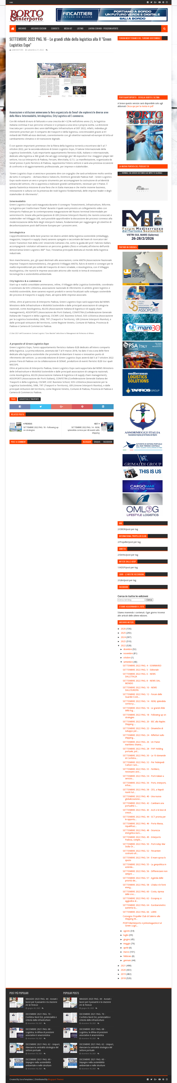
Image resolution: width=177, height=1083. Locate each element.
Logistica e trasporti (29, 399)
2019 (123, 974)
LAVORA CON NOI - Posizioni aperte (103, 28)
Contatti (55, 28)
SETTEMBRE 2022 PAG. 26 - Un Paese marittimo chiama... (141, 743)
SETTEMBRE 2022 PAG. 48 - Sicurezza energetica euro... (141, 831)
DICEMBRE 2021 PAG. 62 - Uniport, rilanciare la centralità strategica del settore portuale (43, 1047)
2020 (123, 970)
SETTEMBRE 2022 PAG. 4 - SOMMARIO (142, 665)
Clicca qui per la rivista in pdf (139, 106)
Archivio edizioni (38, 28)
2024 (123, 637)
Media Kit (68, 28)
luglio (126, 935)
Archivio (22, 28)
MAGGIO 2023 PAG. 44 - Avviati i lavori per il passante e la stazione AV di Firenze (42, 1002)
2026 (123, 628)
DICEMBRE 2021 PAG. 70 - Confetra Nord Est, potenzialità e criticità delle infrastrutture (41, 1017)
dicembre (127, 649)
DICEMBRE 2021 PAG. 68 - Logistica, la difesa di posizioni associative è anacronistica (40, 1032)
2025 (123, 633)
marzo (126, 952)
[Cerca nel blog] (131, 599)
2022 (123, 645)
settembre (128, 662)
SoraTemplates (26, 1079)
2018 (123, 978)
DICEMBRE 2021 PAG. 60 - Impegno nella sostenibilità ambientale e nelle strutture (39, 1062)
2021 (123, 965)
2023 (123, 641)
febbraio (127, 956)
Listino (80, 28)
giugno (127, 939)
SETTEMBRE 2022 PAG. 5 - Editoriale (141, 670)
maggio (127, 943)
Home (11, 2)
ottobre (127, 657)
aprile (126, 947)
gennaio (127, 960)
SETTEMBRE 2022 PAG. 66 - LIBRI (139, 912)
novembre (128, 653)
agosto (126, 931)
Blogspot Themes (56, 1079)
